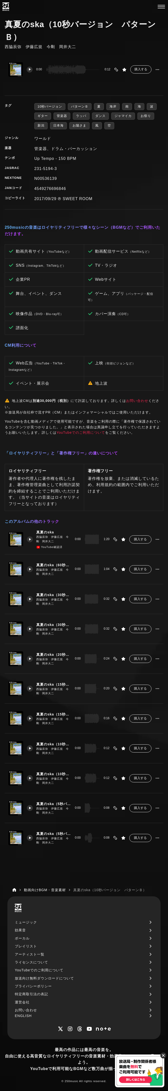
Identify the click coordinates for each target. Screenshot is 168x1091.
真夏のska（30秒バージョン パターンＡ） (54, 595)
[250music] (5, 6)
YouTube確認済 (49, 547)
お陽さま (79, 125)
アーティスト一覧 (29, 954)
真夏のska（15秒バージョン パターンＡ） (54, 684)
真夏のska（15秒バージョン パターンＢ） (54, 714)
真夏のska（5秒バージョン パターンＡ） (54, 804)
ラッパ (81, 116)
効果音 (20, 930)
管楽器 (62, 116)
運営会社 (22, 1002)
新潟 (40, 125)
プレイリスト (26, 946)
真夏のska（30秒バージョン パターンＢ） (54, 624)
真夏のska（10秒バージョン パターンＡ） (54, 744)
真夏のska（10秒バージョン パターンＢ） (54, 774)
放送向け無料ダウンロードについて (44, 978)
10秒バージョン (49, 106)
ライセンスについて (31, 962)
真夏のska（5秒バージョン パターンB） (54, 833)
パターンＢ (79, 106)
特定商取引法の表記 (31, 994)
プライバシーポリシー (33, 986)
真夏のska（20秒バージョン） (54, 654)
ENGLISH (23, 1016)
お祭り (146, 116)
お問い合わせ (137, 401)
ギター (42, 116)
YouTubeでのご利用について (80, 432)
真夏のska (45, 532)
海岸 (113, 106)
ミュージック (26, 922)
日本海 (58, 125)
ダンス (100, 116)
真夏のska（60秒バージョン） (54, 565)
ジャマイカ (123, 116)
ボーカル (22, 938)
